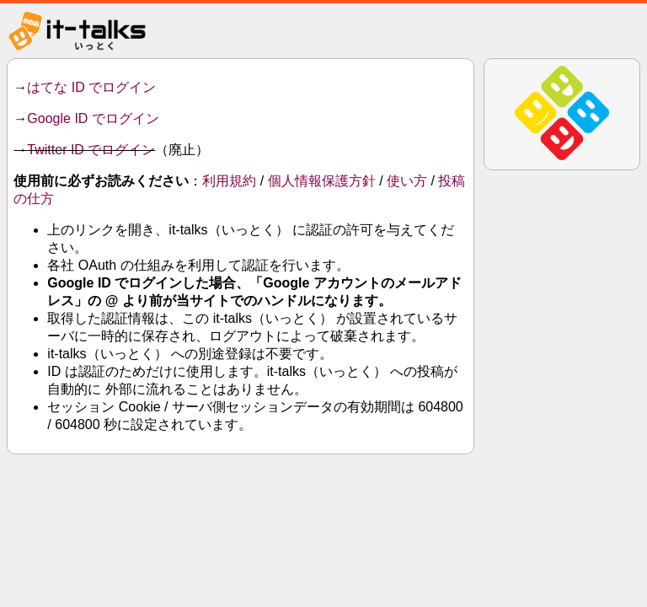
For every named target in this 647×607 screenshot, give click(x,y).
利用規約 (229, 181)
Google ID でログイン (92, 118)
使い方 (407, 181)
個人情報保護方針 (322, 181)
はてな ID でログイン (91, 87)
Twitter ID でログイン (91, 149)
